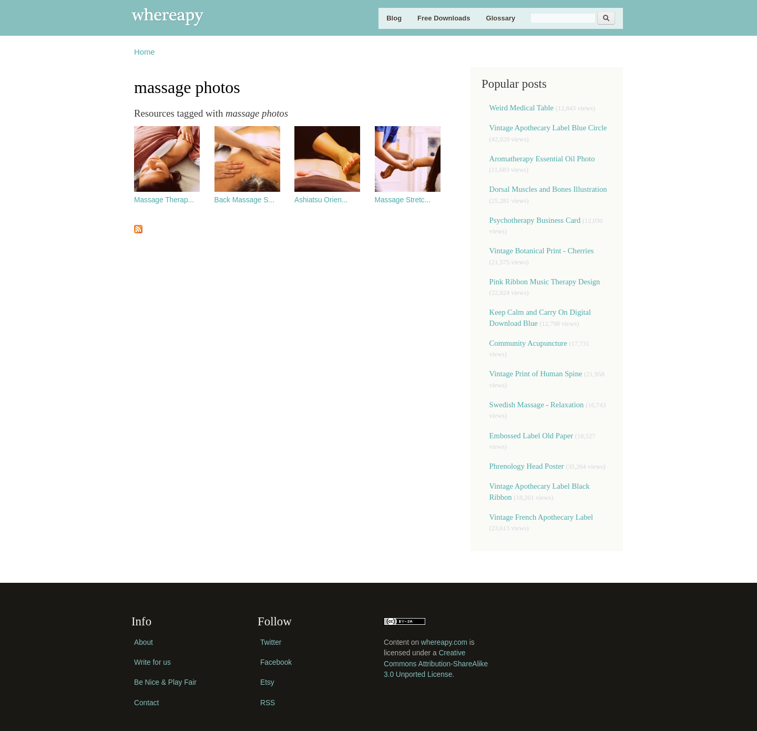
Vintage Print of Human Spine (535, 373)
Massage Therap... (164, 200)
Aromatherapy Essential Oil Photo (542, 159)
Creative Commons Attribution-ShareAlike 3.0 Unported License (436, 663)
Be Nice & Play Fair (165, 682)
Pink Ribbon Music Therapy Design (544, 281)
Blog (394, 18)
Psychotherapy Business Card (535, 220)
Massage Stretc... (403, 200)
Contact (146, 703)
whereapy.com (444, 642)
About (143, 642)
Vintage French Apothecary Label (541, 517)
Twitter (270, 642)
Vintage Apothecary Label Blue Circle (548, 127)
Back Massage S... (244, 200)
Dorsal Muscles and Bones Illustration (548, 189)
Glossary (501, 18)
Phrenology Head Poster (526, 466)
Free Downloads (443, 18)
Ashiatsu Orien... (320, 200)
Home (144, 52)
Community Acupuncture (528, 343)
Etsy (267, 682)
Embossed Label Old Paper (531, 435)
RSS (267, 703)
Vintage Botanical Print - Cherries (541, 250)
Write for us (152, 662)
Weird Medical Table (521, 108)
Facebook (276, 662)
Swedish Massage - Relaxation (536, 404)
